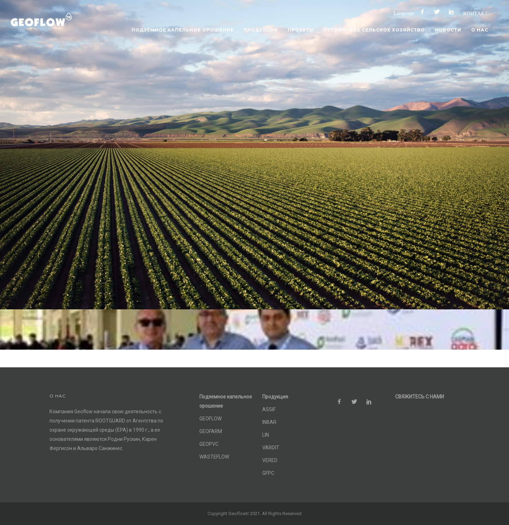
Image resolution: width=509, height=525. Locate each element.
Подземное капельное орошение (182, 30)
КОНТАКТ (475, 13)
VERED (269, 460)
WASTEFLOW (214, 457)
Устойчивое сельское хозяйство (374, 30)
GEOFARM (210, 431)
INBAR (269, 422)
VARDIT (270, 447)
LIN (265, 435)
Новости (448, 30)
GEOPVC (208, 444)
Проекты (301, 30)
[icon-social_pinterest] (453, 12)
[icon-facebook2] (424, 12)
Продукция (261, 30)
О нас (479, 30)
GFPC (268, 473)
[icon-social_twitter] (438, 12)
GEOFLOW (210, 418)
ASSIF (269, 409)
